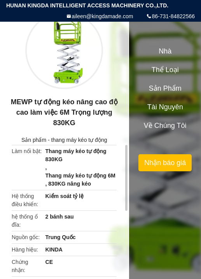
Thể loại (165, 70)
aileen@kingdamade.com (102, 16)
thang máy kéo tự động (79, 140)
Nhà (165, 51)
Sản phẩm (33, 140)
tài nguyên (165, 107)
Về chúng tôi (165, 125)
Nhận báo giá (165, 163)
